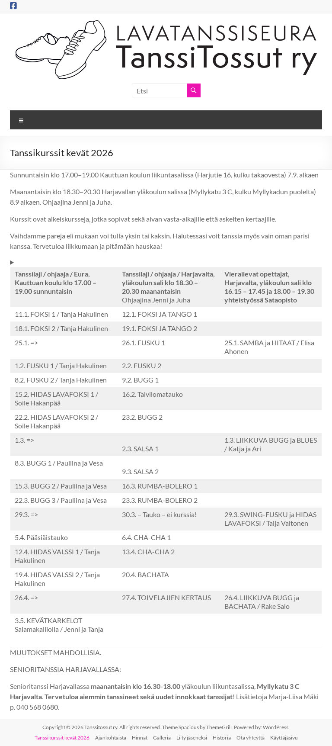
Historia (222, 737)
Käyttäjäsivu (284, 737)
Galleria (162, 737)
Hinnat (139, 737)
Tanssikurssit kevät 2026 (62, 737)
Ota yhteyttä (250, 737)
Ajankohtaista (110, 737)
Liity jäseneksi (191, 737)
